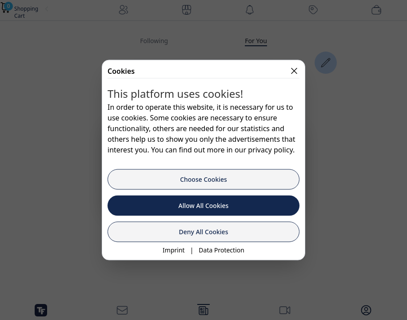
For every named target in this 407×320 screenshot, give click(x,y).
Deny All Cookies (203, 232)
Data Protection (221, 250)
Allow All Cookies (204, 205)
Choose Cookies (203, 179)
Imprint (174, 250)
